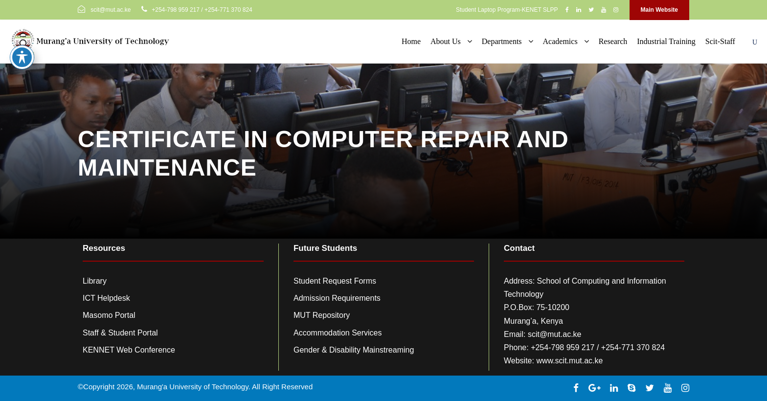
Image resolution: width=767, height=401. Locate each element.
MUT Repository (321, 315)
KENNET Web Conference (129, 350)
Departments (502, 41)
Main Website (659, 9)
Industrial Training (666, 41)
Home (411, 41)
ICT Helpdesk (106, 298)
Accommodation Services (337, 333)
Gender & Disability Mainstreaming (353, 350)
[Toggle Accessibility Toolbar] (22, 44)
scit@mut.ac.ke (555, 334)
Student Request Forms (334, 281)
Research (613, 41)
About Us (445, 41)
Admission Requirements (337, 298)
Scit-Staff (720, 41)
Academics (560, 41)
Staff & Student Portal (120, 333)
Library (95, 281)
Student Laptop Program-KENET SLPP (507, 9)
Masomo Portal (109, 315)
